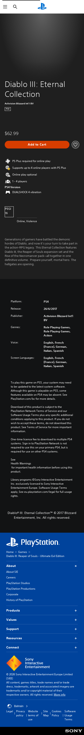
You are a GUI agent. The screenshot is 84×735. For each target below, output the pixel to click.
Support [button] (42, 629)
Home (10, 552)
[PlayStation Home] (42, 7)
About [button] (42, 566)
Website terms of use (33, 715)
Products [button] (42, 610)
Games (22, 552)
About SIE (12, 572)
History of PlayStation (19, 600)
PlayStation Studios (18, 583)
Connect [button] (42, 647)
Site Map (46, 713)
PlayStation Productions (20, 589)
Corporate (12, 594)
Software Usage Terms (70, 715)
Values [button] (42, 620)
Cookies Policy (56, 713)
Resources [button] (42, 638)
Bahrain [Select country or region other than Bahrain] (17, 706)
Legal (9, 711)
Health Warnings (21, 463)
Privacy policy (20, 713)
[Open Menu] (5, 7)
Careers (11, 577)
